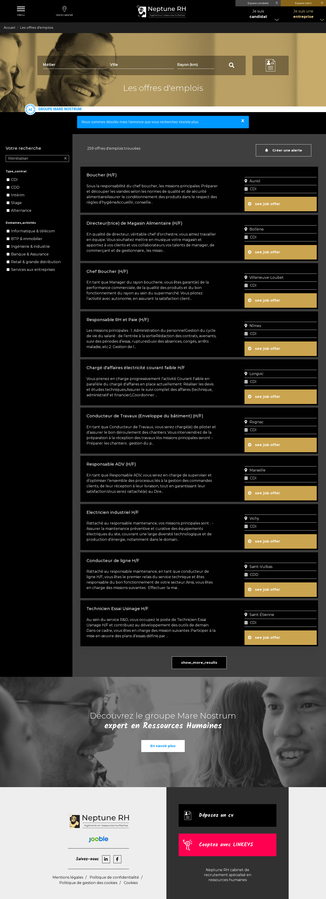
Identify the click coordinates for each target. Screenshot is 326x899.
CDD (15, 187)
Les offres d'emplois (36, 28)
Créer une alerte (283, 150)
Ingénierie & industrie (30, 246)
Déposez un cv (216, 806)
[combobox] (142, 65)
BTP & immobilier (26, 239)
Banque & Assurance (30, 254)
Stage (16, 203)
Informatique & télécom (33, 231)
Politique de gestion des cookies (88, 874)
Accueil (9, 28)
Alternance (21, 210)
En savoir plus (163, 737)
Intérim (17, 195)
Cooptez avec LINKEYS (227, 836)
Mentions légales (68, 869)
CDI (14, 180)
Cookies (131, 874)
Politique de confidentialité (114, 869)
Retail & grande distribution (36, 262)
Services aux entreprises (33, 269)
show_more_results (199, 654)
